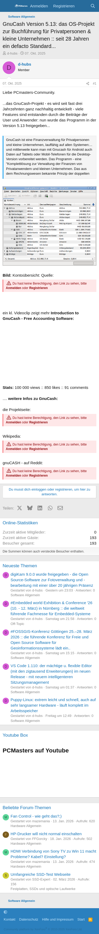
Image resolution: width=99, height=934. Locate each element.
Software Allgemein (25, 595)
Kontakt (9, 919)
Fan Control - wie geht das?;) (36, 816)
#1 (94, 83)
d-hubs (12, 53)
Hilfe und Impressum (57, 919)
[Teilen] (87, 84)
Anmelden (13, 288)
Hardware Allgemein (26, 826)
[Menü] (7, 6)
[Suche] (93, 6)
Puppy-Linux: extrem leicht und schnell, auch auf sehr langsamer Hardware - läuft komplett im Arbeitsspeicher (53, 705)
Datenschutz (28, 919)
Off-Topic (17, 624)
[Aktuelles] (82, 6)
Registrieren (38, 288)
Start (80, 919)
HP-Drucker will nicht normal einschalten (46, 834)
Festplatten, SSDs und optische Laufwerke (43, 889)
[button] (5, 912)
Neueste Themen (20, 565)
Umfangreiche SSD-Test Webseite (40, 874)
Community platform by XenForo (43, 929)
